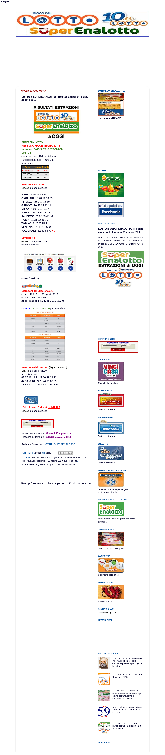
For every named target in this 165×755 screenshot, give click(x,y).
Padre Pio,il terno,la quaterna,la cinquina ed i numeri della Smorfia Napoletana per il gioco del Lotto (126, 662)
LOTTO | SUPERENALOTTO (59, 444)
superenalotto (70, 461)
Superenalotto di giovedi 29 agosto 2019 (40, 464)
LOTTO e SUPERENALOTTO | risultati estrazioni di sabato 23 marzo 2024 (126, 726)
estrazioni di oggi (49, 457)
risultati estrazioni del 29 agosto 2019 (45, 461)
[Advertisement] (82, 63)
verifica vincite (68, 464)
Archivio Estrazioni (32, 444)
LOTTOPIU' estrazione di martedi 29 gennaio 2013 (127, 675)
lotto (60, 457)
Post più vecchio (80, 483)
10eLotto (35, 457)
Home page (56, 483)
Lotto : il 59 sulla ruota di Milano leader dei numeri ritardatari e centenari (126, 709)
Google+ (4, 1)
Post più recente (32, 483)
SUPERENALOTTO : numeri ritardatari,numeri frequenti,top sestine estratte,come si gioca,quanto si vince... (126, 695)
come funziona (30, 278)
